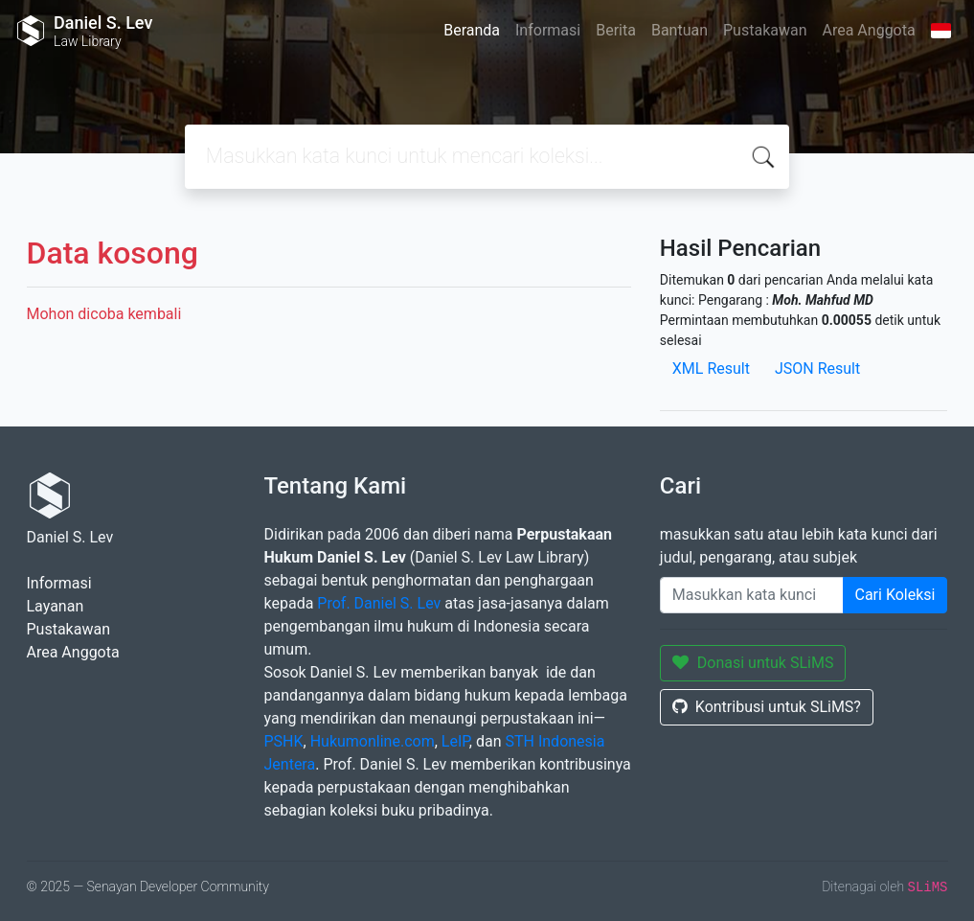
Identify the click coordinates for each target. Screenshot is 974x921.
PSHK (284, 741)
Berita (616, 30)
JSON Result (817, 368)
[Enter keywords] (752, 595)
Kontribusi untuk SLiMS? (766, 707)
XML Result (711, 368)
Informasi (547, 30)
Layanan (55, 606)
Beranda (471, 30)
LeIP (455, 741)
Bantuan (679, 30)
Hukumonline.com (372, 741)
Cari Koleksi (895, 595)
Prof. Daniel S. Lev (379, 603)
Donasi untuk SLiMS (753, 663)
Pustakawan (764, 30)
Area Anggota (869, 30)
